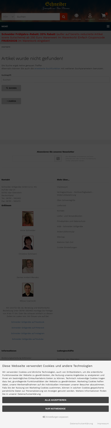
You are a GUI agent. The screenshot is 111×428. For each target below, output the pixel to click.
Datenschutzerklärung (81, 423)
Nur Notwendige (55, 408)
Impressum (103, 423)
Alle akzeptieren (55, 400)
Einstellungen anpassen (55, 417)
